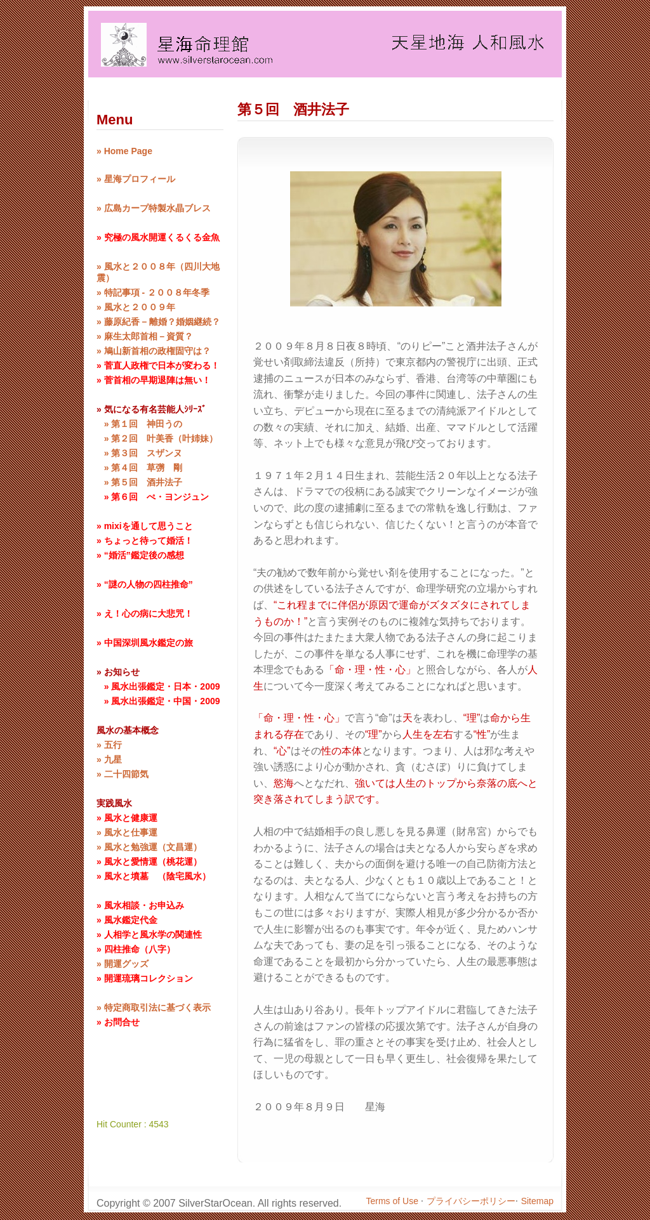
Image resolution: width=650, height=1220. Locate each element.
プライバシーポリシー (471, 1201)
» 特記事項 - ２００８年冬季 (152, 292)
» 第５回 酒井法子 (139, 482)
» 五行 (109, 745)
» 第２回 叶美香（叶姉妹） (157, 438)
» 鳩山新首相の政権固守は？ (153, 351)
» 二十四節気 (122, 774)
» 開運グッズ (122, 964)
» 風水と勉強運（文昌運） (149, 847)
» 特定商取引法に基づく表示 (153, 1007)
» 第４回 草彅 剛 (139, 467)
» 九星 (109, 759)
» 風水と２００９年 (135, 307)
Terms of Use (393, 1201)
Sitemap (537, 1201)
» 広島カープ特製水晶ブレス (153, 208)
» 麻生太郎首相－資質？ (144, 336)
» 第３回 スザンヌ (139, 453)
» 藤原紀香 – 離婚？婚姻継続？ (158, 322)
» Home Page (124, 151)
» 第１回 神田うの (139, 424)
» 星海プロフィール (135, 179)
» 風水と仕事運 (126, 832)
